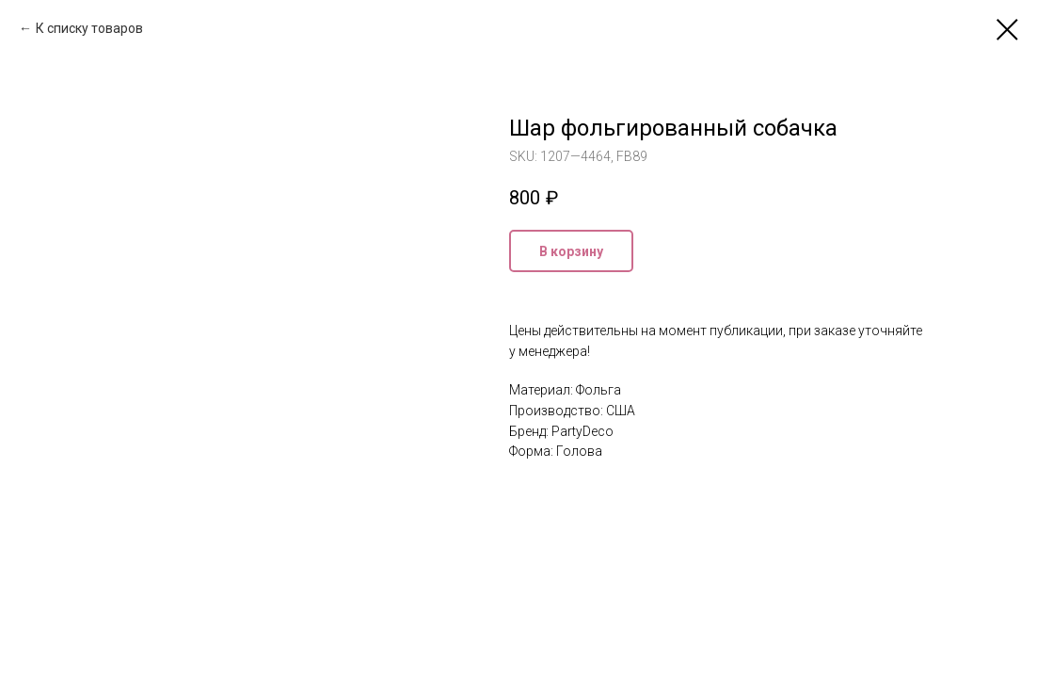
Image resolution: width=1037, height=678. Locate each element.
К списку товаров (89, 28)
